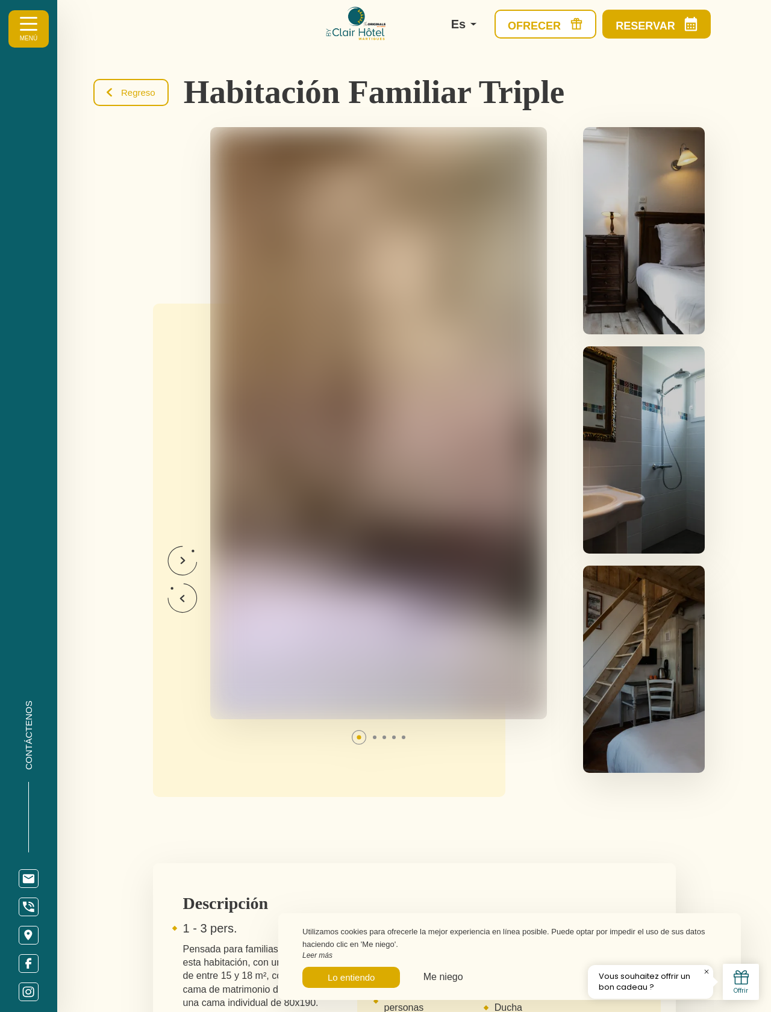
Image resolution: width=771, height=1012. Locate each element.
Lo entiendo (351, 977)
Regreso (131, 92)
